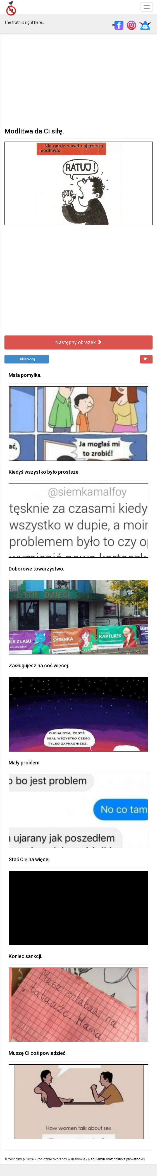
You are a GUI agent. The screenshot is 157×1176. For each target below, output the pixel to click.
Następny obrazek (78, 342)
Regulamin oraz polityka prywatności (116, 1159)
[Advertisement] (78, 80)
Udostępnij (27, 359)
